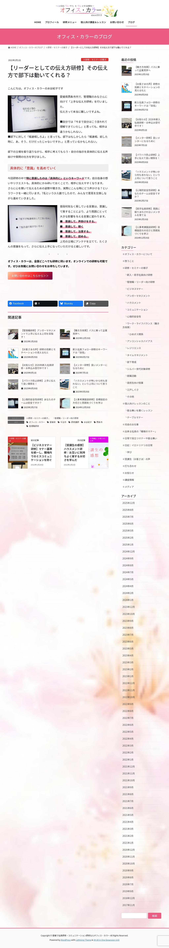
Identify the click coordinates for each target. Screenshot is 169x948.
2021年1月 (128, 842)
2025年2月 (128, 537)
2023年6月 (128, 641)
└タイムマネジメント (135, 355)
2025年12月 (128, 502)
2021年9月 (128, 787)
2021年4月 (128, 821)
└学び (128, 452)
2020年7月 (128, 884)
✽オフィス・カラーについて (137, 254)
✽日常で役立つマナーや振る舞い (139, 438)
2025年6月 (128, 523)
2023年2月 (128, 669)
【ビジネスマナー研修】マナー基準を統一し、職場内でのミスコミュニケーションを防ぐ (41, 452)
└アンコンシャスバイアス (137, 341)
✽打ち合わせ (129, 466)
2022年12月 (128, 683)
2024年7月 (128, 572)
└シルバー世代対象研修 (136, 369)
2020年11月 (128, 856)
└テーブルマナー (134, 417)
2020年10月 (128, 863)
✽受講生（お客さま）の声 (136, 459)
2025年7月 (128, 516)
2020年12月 (128, 849)
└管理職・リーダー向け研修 (64, 418)
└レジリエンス (131, 348)
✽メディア (128, 486)
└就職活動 (129, 375)
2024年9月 (128, 558)
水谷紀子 (88, 422)
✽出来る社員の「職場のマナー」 (139, 431)
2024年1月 (128, 600)
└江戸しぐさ (130, 389)
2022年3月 (128, 745)
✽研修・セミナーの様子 (94, 59)
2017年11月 (128, 905)
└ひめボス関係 (134, 334)
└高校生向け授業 (132, 382)
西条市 (99, 422)
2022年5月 (128, 731)
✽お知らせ (128, 472)
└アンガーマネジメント (136, 295)
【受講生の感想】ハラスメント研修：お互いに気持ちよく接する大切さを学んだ (74, 452)
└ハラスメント (131, 302)
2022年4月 (128, 738)
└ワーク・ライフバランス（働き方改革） (140, 325)
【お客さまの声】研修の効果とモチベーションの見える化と (38, 351)
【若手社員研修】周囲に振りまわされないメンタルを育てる (147, 212)
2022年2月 (128, 752)
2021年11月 (128, 773)
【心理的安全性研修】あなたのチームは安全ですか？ (38, 401)
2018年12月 (128, 898)
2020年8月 (128, 877)
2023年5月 (128, 648)
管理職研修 (34, 426)
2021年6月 (128, 808)
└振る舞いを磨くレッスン (138, 410)
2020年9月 (128, 870)
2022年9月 (128, 704)
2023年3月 (128, 662)
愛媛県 (53, 422)
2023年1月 (128, 676)
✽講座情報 (128, 479)
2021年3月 (128, 828)
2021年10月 (128, 780)
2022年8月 (128, 711)
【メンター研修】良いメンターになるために (90, 366)
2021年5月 (128, 815)
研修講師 (75, 422)
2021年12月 (128, 766)
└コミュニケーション (135, 309)
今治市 (63, 422)
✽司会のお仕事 (130, 424)
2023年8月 (128, 627)
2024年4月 (128, 586)
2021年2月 (128, 835)
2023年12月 (128, 606)
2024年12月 (128, 551)
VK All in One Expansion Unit (106, 939)
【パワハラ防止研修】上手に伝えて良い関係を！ (38, 382)
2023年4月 (128, 655)
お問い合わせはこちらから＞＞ (30, 276)
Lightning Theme (83, 939)
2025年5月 (128, 530)
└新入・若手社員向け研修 (137, 274)
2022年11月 (128, 690)
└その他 (128, 396)
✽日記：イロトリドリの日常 (137, 445)
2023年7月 (128, 634)
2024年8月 (128, 565)
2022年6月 (128, 724)
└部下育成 (129, 362)
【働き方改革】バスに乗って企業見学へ (90, 332)
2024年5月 (128, 579)
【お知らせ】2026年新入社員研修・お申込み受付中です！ (37, 366)
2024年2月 (128, 593)
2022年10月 (128, 697)
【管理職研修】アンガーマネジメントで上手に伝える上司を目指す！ (38, 333)
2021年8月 (128, 794)
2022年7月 (128, 717)
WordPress (66, 939)
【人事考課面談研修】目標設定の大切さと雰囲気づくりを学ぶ (90, 401)
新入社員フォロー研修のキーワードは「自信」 (90, 351)
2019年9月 (128, 891)
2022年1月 (128, 759)
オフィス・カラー (37, 422)
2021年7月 (128, 801)
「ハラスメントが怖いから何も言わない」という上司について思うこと (90, 384)
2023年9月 (128, 620)
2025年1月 (128, 544)
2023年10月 (128, 614)
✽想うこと (128, 261)
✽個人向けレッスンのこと (136, 403)
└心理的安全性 (131, 316)
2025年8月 (128, 509)
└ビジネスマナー (132, 288)
